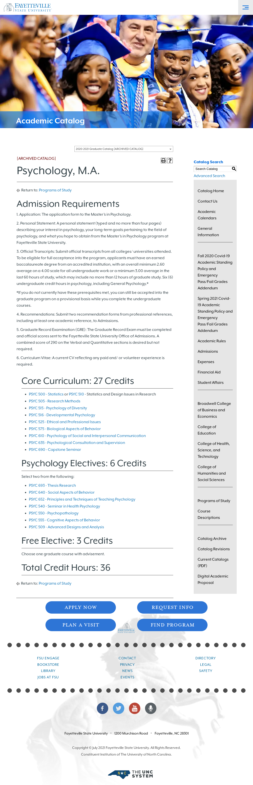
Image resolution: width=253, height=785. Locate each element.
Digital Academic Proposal (213, 579)
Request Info (172, 607)
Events (127, 677)
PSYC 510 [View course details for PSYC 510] (76, 394)
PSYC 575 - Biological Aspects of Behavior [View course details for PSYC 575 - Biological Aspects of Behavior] (65, 429)
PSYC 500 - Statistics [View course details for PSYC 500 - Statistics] (46, 394)
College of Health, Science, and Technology (214, 450)
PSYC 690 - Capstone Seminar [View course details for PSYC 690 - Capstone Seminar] (55, 449)
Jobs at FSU (48, 677)
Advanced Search (209, 176)
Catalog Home (211, 191)
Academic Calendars (207, 214)
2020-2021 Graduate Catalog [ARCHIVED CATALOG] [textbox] (109, 149)
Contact (127, 658)
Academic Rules (212, 341)
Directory (205, 658)
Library (48, 671)
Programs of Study (55, 190)
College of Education (207, 430)
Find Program (172, 624)
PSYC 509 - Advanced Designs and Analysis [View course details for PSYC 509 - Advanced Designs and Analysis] (66, 527)
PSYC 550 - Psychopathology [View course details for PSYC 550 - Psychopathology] (54, 513)
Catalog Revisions (214, 549)
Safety (205, 671)
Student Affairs (211, 382)
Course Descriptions (209, 514)
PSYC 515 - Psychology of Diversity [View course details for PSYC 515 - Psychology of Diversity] (58, 408)
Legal (205, 665)
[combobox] (123, 149)
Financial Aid (209, 372)
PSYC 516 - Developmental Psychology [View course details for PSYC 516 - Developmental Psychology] (62, 415)
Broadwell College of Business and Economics (214, 410)
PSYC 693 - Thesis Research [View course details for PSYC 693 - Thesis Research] (52, 485)
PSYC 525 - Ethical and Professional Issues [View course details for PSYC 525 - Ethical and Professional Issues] (65, 422)
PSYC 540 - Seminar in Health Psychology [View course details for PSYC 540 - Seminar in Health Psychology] (64, 506)
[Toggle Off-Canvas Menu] (245, 7)
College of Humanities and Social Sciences (212, 473)
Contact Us (207, 201)
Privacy (127, 665)
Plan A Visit (80, 624)
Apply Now (80, 607)
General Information (208, 231)
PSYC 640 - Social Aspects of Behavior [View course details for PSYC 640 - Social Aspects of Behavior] (62, 492)
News (127, 671)
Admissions (208, 351)
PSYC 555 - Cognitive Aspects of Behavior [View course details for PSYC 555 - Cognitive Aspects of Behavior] (64, 520)
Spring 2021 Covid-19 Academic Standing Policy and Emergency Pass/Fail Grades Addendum (215, 314)
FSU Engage (48, 658)
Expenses (206, 362)
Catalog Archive (212, 538)
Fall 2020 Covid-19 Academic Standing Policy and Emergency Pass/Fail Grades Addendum (215, 272)
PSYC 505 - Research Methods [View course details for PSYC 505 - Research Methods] (54, 401)
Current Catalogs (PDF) (213, 562)
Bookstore (48, 665)
